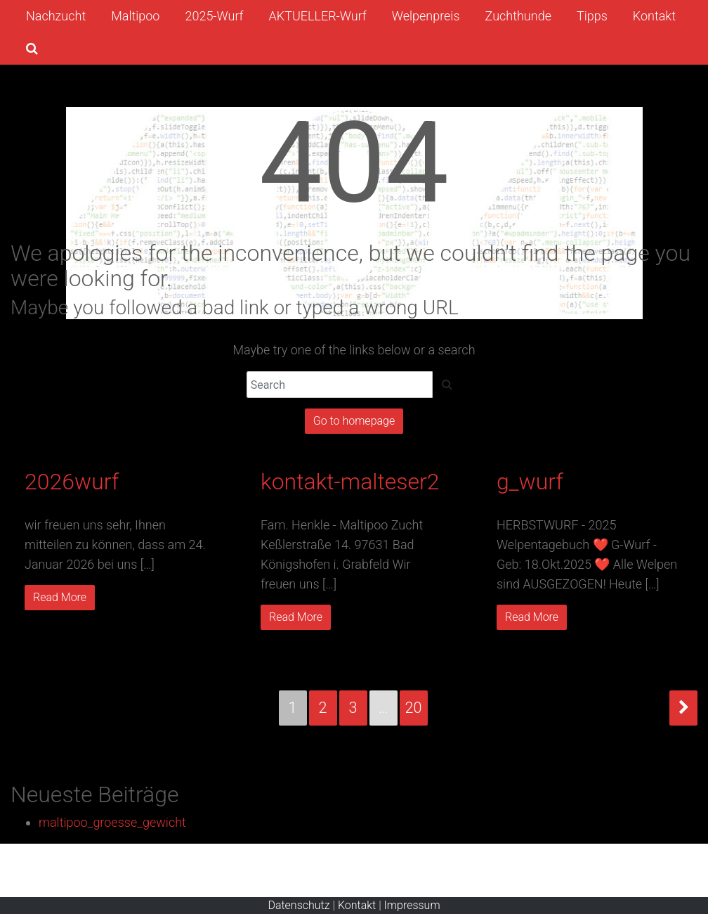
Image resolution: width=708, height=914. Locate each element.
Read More (59, 597)
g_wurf (530, 481)
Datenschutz (298, 905)
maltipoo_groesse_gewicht (112, 822)
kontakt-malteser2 (350, 481)
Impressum (412, 905)
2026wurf (72, 481)
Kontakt (357, 905)
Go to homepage (354, 420)
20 (413, 707)
